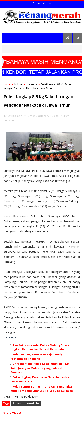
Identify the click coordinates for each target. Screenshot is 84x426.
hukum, (65, 116)
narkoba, (9, 120)
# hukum (18, 403)
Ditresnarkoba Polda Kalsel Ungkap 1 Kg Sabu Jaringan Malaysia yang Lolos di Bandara (39, 368)
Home (7, 84)
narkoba (32, 84)
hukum (18, 84)
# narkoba (33, 403)
